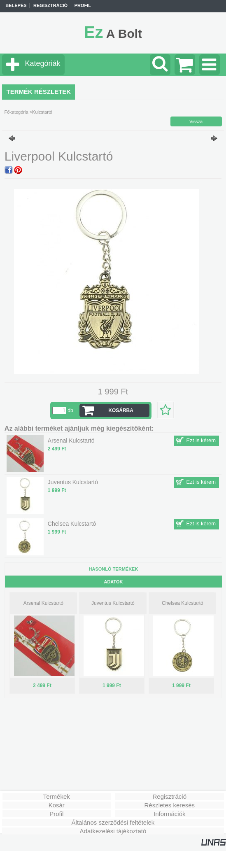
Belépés (15, 5)
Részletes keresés (169, 805)
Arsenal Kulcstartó (43, 603)
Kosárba (120, 410)
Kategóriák (42, 63)
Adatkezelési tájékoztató (113, 831)
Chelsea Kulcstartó (182, 603)
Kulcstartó (42, 112)
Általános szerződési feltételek (113, 822)
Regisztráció (169, 796)
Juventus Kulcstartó (113, 603)
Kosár (57, 805)
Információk (170, 813)
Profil (56, 813)
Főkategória (16, 112)
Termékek (56, 796)
